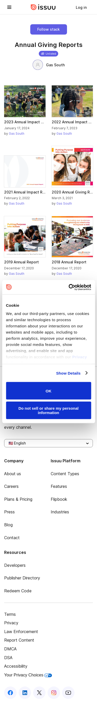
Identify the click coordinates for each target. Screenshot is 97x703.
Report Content (19, 640)
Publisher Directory (22, 577)
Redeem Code (18, 590)
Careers (11, 486)
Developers (15, 565)
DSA (8, 657)
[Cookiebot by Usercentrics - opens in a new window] (69, 287)
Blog (8, 524)
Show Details (68, 373)
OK (48, 391)
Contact (12, 537)
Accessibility (15, 666)
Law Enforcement (21, 631)
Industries (60, 511)
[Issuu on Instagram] (54, 692)
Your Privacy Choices (28, 675)
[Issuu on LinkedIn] (25, 692)
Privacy (11, 622)
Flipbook (59, 499)
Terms (10, 614)
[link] (81, 7)
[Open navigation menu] (9, 7)
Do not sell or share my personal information (48, 410)
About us (12, 473)
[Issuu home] (43, 7)
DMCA (10, 648)
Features (59, 486)
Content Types (65, 473)
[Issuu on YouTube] (68, 692)
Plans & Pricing (18, 499)
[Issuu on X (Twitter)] (39, 692)
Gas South (49, 65)
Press (9, 511)
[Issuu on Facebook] (10, 692)
